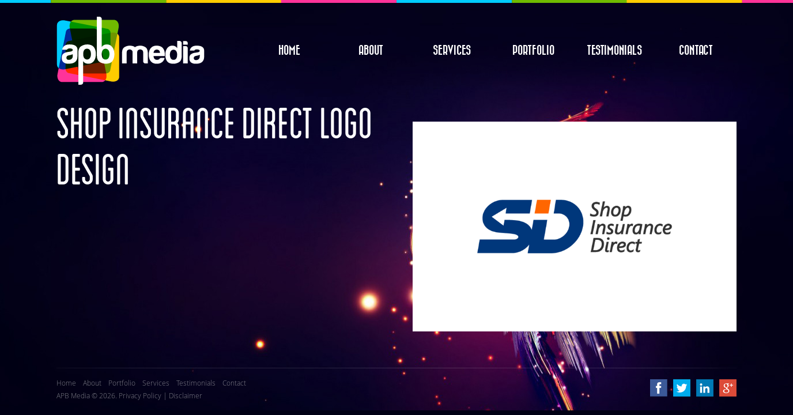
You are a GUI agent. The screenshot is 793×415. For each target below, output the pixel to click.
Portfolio (533, 50)
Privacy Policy (140, 395)
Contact (696, 50)
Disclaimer (185, 395)
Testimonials (614, 50)
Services (452, 50)
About (370, 50)
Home (289, 50)
